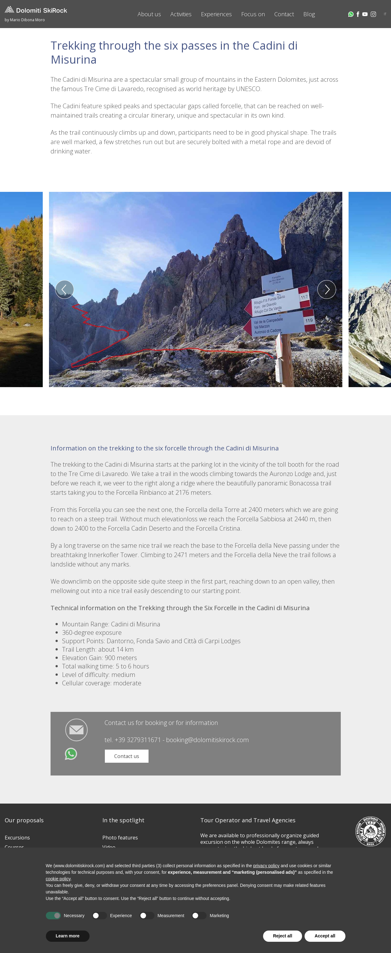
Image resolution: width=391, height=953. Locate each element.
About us (149, 14)
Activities (181, 14)
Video (108, 847)
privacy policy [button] (266, 865)
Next (326, 289)
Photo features (120, 837)
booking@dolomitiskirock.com (207, 740)
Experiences (216, 14)
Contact (284, 14)
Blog (309, 14)
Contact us (126, 756)
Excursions (17, 837)
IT (385, 14)
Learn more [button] (68, 935)
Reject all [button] (282, 935)
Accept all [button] (325, 935)
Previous (64, 289)
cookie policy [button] (58, 878)
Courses (14, 847)
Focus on (253, 14)
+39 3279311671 (138, 740)
